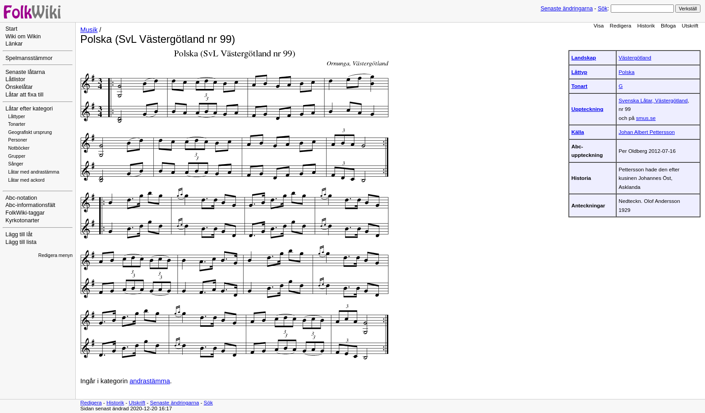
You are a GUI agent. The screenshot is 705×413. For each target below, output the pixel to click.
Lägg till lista (21, 242)
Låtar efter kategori (29, 109)
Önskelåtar (19, 87)
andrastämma (149, 381)
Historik (646, 25)
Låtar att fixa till (24, 95)
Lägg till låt (18, 234)
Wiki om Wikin (23, 36)
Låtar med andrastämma (33, 172)
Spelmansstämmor (28, 58)
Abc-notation (21, 198)
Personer (17, 140)
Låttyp (579, 72)
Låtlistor (15, 79)
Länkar (14, 44)
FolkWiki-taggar (25, 213)
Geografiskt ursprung (30, 132)
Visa (599, 25)
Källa (577, 132)
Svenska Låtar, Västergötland (653, 100)
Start (11, 29)
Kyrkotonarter (22, 220)
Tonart (579, 86)
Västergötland (635, 57)
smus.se (646, 118)
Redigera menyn (55, 255)
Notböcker (18, 148)
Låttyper (16, 116)
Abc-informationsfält (30, 205)
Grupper (16, 156)
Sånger (15, 163)
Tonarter (16, 124)
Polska (627, 72)
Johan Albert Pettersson (647, 132)
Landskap (583, 57)
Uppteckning (587, 109)
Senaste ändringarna (566, 8)
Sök (602, 8)
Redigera (620, 25)
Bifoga (668, 25)
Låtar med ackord (26, 180)
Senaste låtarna (25, 72)
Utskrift (690, 25)
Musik (88, 29)
